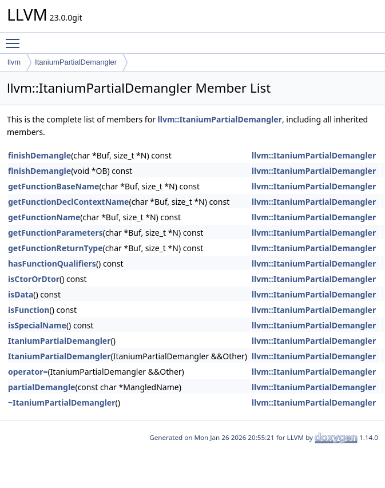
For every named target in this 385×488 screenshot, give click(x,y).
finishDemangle (39, 155)
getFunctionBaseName (53, 186)
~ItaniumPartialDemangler (62, 402)
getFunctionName (44, 217)
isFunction (28, 309)
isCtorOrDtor (33, 278)
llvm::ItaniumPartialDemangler (220, 119)
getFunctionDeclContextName (68, 201)
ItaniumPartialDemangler (76, 62)
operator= (27, 371)
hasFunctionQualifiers (52, 263)
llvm (14, 62)
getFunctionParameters (55, 232)
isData (20, 294)
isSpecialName (37, 325)
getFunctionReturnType (55, 248)
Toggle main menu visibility (15, 38)
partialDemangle (41, 387)
